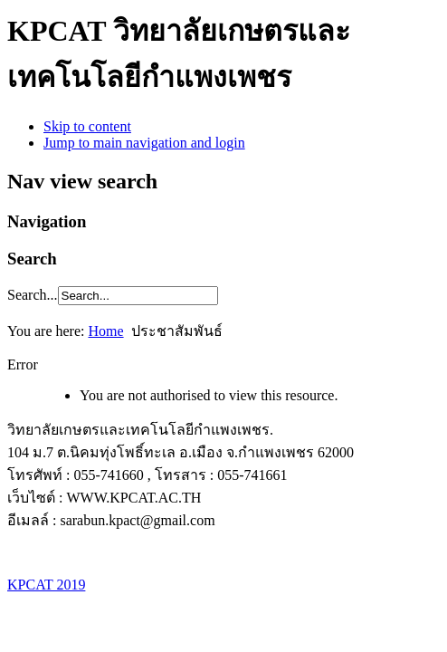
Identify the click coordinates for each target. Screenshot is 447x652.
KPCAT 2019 (46, 584)
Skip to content (87, 126)
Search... (32, 294)
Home (105, 331)
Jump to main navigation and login (144, 142)
